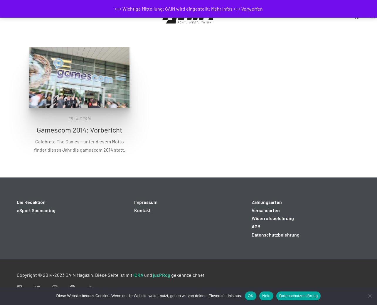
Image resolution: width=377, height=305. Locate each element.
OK (250, 296)
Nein (266, 296)
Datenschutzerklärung (298, 296)
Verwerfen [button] (252, 8)
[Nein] (370, 296)
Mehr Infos (222, 8)
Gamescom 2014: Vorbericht (79, 129)
